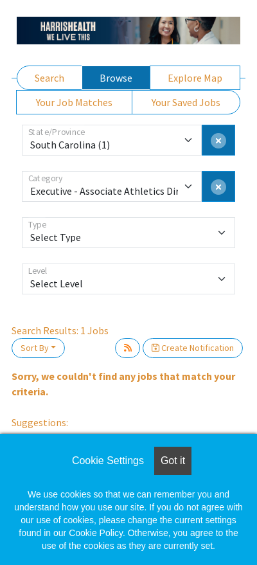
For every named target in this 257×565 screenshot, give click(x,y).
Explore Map (195, 77)
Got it (173, 460)
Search (49, 77)
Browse (116, 77)
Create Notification (193, 348)
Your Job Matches (74, 102)
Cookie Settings (108, 460)
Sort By (35, 348)
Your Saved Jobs (186, 102)
